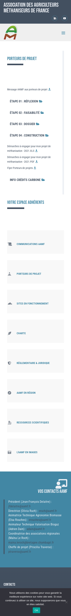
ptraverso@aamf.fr (19, 551)
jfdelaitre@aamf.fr (19, 506)
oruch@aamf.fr (48, 511)
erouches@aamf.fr (40, 520)
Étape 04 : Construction (27, 135)
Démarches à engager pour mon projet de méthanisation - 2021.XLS (29, 148)
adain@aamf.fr (36, 529)
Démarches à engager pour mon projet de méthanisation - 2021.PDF (29, 159)
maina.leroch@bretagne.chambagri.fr (31, 542)
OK (36, 610)
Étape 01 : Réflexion (24, 101)
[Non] (66, 602)
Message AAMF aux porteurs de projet (27, 89)
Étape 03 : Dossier (22, 124)
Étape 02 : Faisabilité (25, 113)
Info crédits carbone (25, 180)
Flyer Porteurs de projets (20, 167)
